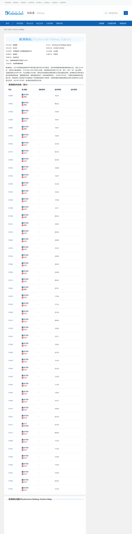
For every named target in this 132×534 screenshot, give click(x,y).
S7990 (10, 184)
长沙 (25, 113)
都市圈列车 (55, 2)
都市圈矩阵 (63, 2)
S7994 (10, 256)
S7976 (10, 248)
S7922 (10, 336)
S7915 (10, 425)
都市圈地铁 (8, 2)
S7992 (10, 144)
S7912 (10, 280)
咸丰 (25, 217)
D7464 (10, 216)
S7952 (10, 473)
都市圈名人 (47, 2)
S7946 (10, 344)
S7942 (10, 489)
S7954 (10, 360)
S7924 (10, 192)
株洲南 (26, 94)
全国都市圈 (112, 23)
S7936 (10, 376)
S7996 (10, 368)
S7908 (10, 160)
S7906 (10, 312)
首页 (7, 23)
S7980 (10, 120)
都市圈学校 (31, 2)
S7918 (10, 232)
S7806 (10, 128)
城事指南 (123, 23)
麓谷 (25, 97)
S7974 (10, 409)
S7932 (10, 449)
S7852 (10, 417)
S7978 (10, 328)
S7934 (10, 304)
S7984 (10, 481)
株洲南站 (21, 29)
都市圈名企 (39, 2)
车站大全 (15, 29)
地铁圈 (101, 23)
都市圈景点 (16, 2)
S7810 (10, 224)
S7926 (10, 168)
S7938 (10, 457)
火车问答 (49, 23)
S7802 (10, 104)
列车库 (10, 29)
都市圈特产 (24, 2)
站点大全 (39, 23)
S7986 (10, 264)
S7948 (10, 208)
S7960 (10, 401)
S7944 (10, 176)
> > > (14, 29)
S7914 (10, 433)
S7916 (10, 152)
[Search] (113, 13)
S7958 (10, 112)
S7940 (10, 392)
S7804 (10, 288)
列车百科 (20, 23)
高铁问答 (59, 23)
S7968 (10, 200)
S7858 (10, 352)
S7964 (10, 465)
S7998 (10, 272)
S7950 (10, 136)
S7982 (10, 240)
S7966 (10, 441)
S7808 (10, 96)
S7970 (10, 296)
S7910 (10, 320)
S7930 (10, 384)
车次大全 (30, 23)
